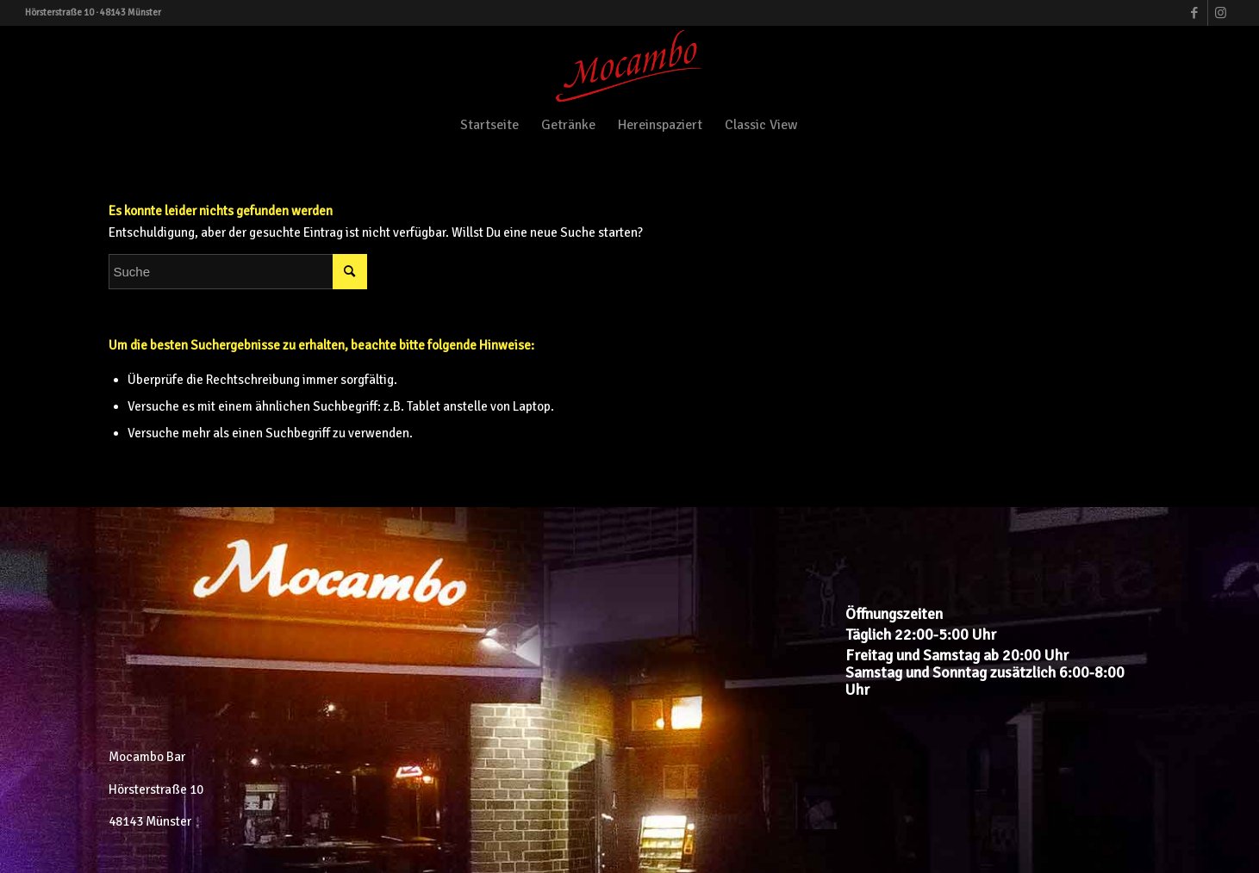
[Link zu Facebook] (1194, 13)
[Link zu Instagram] (1221, 13)
